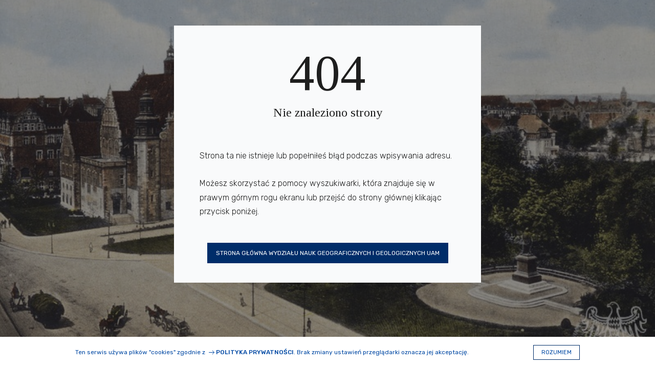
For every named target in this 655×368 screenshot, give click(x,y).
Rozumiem (556, 352)
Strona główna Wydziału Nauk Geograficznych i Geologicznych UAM (328, 253)
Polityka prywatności (255, 352)
